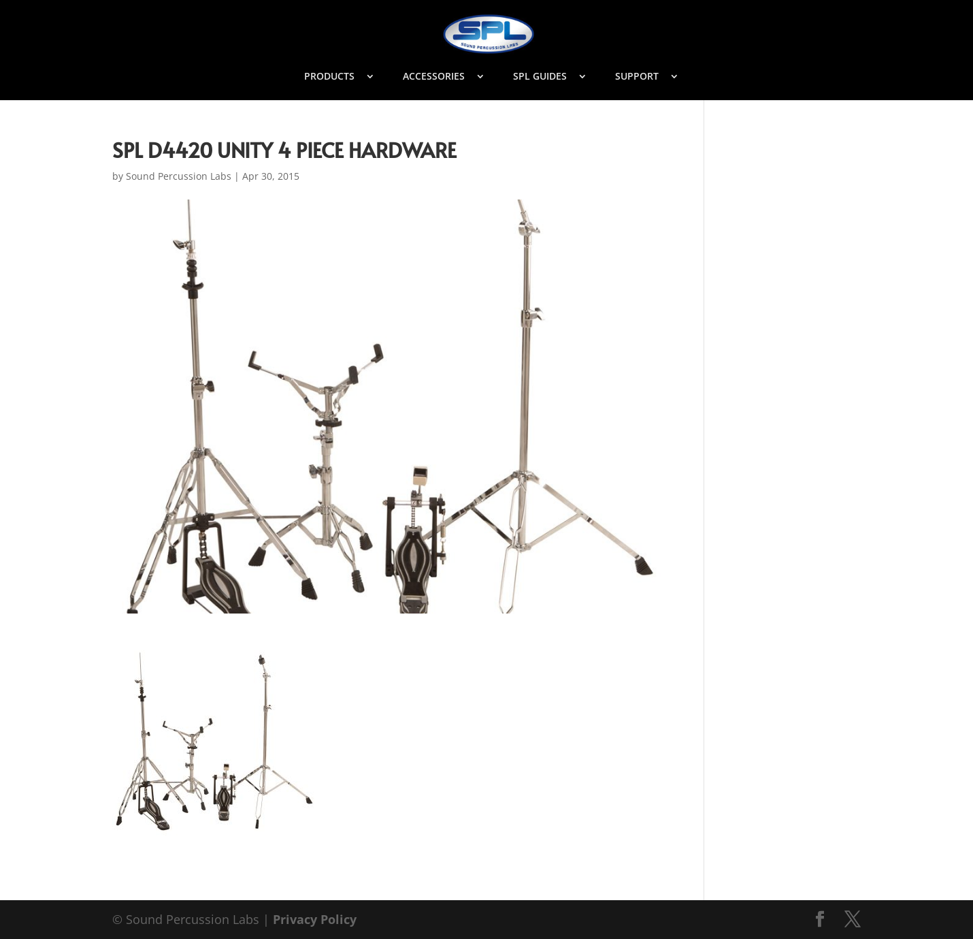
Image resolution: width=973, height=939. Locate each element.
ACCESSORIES (434, 76)
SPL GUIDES (540, 76)
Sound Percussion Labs (178, 176)
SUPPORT (637, 76)
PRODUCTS (329, 76)
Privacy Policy (315, 919)
